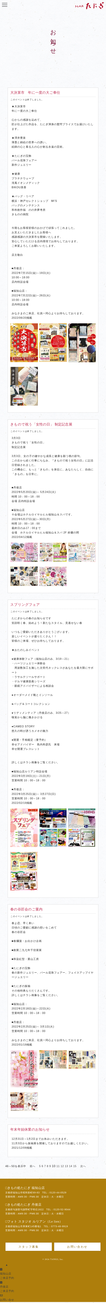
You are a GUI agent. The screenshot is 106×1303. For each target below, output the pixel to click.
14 (70, 1166)
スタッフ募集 (28, 1246)
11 (58, 1166)
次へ (83, 1166)
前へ (32, 1166)
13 (66, 1166)
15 (75, 1166)
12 (62, 1166)
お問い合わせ (77, 1246)
